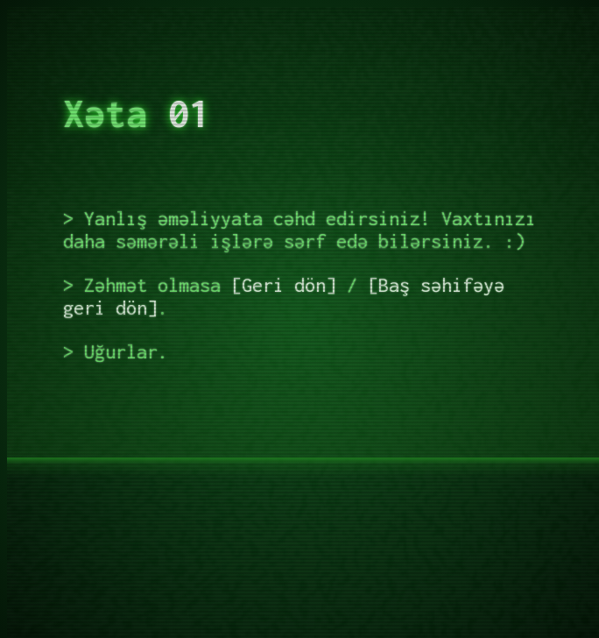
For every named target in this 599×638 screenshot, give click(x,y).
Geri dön (284, 284)
